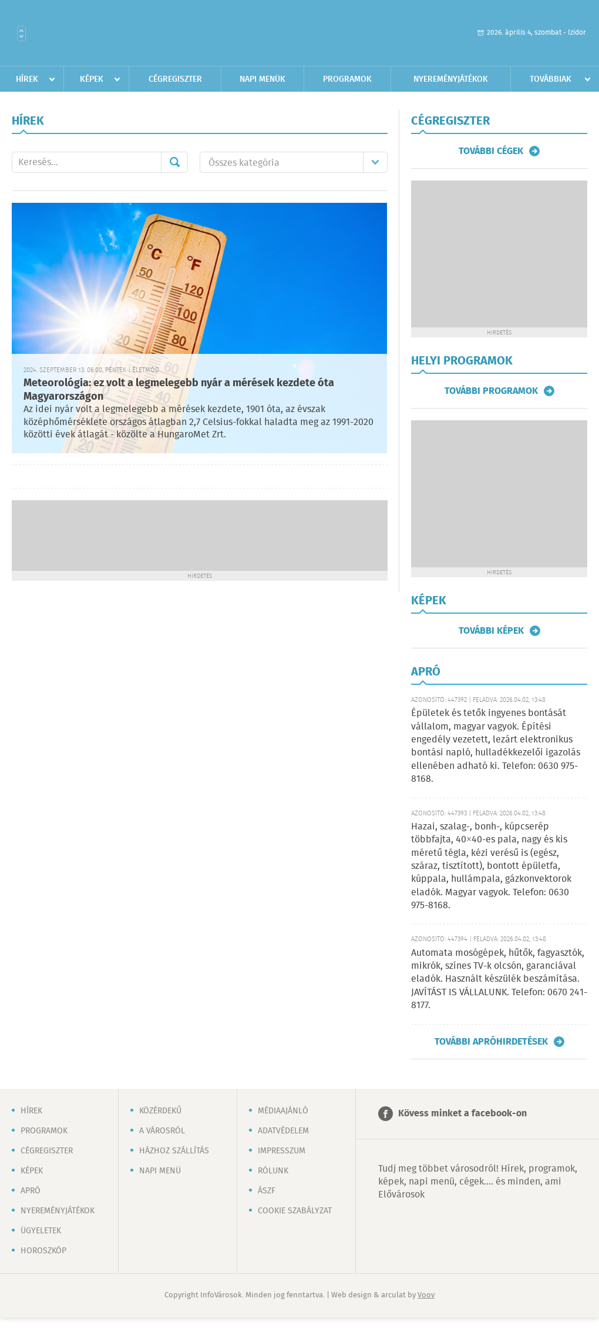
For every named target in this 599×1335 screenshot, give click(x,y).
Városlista (21, 33)
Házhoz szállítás (174, 1151)
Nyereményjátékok (450, 79)
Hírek (27, 79)
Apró (31, 1191)
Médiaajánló (283, 1111)
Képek (91, 79)
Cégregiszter (175, 79)
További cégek (491, 151)
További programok (491, 391)
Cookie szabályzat (295, 1210)
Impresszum (281, 1151)
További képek (491, 630)
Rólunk (273, 1171)
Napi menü (160, 1171)
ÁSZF (266, 1191)
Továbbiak (550, 79)
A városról (162, 1131)
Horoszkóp (43, 1250)
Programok (347, 79)
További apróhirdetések (491, 1041)
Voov (426, 1295)
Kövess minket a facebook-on (462, 1113)
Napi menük (262, 79)
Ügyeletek (41, 1230)
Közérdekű (160, 1111)
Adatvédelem (283, 1131)
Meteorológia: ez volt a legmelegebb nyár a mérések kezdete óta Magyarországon (178, 390)
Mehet (174, 162)
